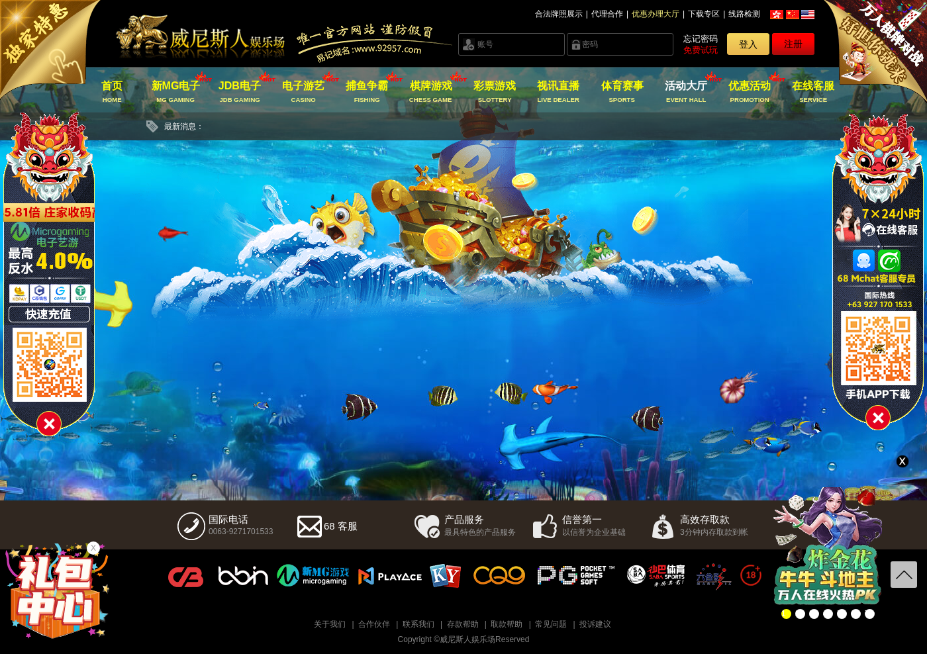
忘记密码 (700, 39)
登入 (748, 44)
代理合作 (607, 14)
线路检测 (744, 14)
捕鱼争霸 (367, 92)
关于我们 (330, 624)
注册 (793, 43)
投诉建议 (595, 624)
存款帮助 (463, 624)
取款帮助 (506, 624)
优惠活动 (749, 92)
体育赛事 (622, 92)
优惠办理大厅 (655, 14)
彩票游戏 (494, 92)
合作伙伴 (374, 624)
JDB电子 (239, 92)
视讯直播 (558, 92)
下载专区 (704, 14)
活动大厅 (685, 92)
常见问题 (551, 624)
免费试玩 (700, 50)
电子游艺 (303, 92)
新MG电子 (175, 92)
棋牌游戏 (430, 92)
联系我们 (418, 624)
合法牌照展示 (559, 14)
